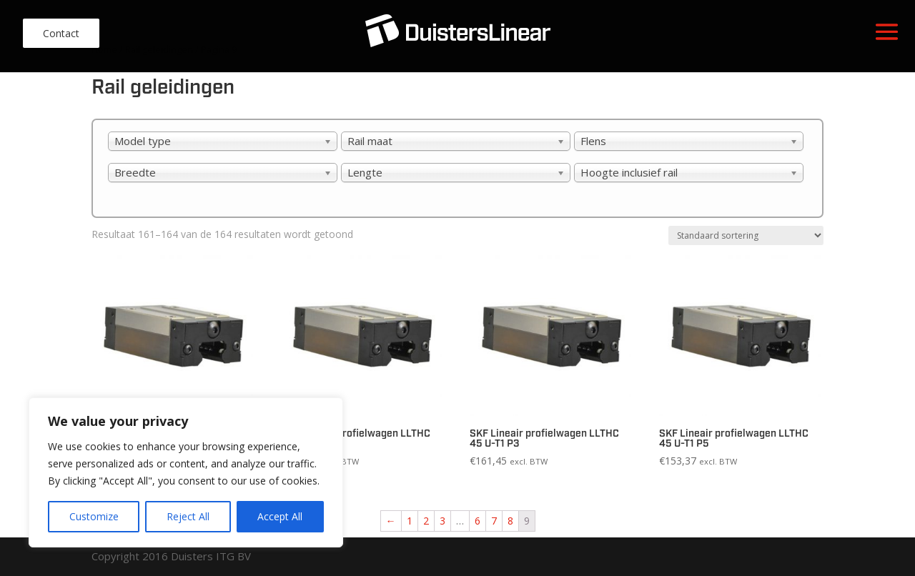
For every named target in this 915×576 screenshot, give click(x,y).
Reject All (188, 516)
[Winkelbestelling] (746, 235)
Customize (94, 516)
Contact (61, 33)
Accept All (279, 516)
